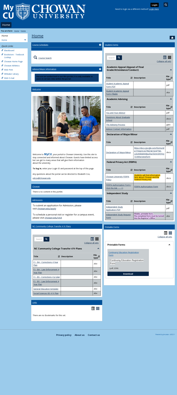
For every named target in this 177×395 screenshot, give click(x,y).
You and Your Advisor (115, 113)
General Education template (45, 289)
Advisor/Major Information (44, 69)
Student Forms (111, 44)
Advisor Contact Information (119, 129)
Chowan (36, 186)
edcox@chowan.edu (42, 178)
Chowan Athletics (10, 65)
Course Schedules (40, 44)
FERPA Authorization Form (146, 186)
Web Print (7, 69)
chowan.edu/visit (53, 217)
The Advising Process (115, 124)
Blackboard (7, 50)
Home (6, 25)
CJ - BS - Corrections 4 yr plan (46, 277)
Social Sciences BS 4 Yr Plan (45, 293)
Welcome (36, 89)
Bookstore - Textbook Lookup (12, 56)
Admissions (37, 200)
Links (34, 302)
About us (79, 335)
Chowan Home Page (12, 61)
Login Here (154, 9)
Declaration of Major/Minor (118, 152)
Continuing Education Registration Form (124, 253)
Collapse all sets (91, 243)
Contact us (94, 335)
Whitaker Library (10, 74)
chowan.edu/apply (46, 208)
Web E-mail (7, 78)
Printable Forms (112, 227)
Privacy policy (63, 335)
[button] (46, 239)
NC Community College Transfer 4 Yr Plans (51, 226)
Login (154, 5)
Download (136, 273)
